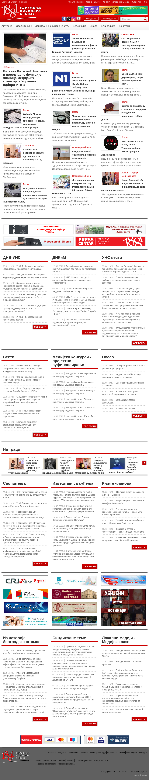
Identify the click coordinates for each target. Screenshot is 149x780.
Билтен (97, 2)
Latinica (5, 2)
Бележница (79, 26)
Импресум (136, 2)
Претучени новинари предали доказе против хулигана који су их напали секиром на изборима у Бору (25, 195)
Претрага (146, 19)
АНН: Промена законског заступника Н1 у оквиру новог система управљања (22, 413)
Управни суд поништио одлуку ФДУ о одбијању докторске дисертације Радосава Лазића (73, 529)
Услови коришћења (121, 2)
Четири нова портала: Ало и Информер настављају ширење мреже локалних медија (74, 123)
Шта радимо (108, 26)
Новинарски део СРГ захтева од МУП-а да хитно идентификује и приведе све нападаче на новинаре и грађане (24, 526)
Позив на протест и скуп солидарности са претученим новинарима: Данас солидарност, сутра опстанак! (122, 305)
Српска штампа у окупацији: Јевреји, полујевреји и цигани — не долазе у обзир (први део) (24, 698)
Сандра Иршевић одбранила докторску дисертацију (84, 154)
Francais (23, 2)
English (14, 2)
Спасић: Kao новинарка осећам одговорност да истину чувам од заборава (23, 156)
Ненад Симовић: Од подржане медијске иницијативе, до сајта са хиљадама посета (123, 653)
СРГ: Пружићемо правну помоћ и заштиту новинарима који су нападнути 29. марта (123, 45)
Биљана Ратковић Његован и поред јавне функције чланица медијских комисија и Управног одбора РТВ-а (25, 78)
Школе (93, 26)
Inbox (145, 775)
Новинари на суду (58, 26)
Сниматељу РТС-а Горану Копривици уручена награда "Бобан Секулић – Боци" (74, 311)
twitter (68, 19)
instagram (73, 19)
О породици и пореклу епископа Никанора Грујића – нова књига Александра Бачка (122, 512)
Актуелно (6, 26)
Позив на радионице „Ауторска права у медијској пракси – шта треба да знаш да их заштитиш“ (24, 308)
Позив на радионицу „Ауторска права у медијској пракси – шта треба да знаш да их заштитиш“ (24, 297)
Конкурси (124, 26)
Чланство (39, 26)
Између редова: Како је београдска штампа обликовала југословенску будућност (21, 676)
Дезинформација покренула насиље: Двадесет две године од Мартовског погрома (74, 269)
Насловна (52, 753)
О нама (72, 2)
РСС (145, 2)
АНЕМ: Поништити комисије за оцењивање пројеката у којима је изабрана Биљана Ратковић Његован (74, 45)
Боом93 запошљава (125, 408)
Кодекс (89, 2)
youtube (78, 19)
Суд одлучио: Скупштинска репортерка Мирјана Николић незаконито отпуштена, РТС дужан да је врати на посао (73, 509)
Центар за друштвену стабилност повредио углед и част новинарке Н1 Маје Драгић (123, 113)
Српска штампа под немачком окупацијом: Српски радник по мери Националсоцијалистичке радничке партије (24, 709)
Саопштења (23, 26)
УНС (21, 12)
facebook (64, 19)
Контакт (106, 2)
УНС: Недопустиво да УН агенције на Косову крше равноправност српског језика (71, 280)
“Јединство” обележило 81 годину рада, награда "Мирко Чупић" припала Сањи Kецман (71, 322)
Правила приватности (46, 764)
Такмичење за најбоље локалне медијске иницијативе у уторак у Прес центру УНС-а (122, 687)
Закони (80, 2)
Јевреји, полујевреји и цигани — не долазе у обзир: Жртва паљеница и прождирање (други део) (24, 687)
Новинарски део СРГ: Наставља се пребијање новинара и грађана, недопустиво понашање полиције (23, 515)
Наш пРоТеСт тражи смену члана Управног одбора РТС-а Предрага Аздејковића (122, 148)
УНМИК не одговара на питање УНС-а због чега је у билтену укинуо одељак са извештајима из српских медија (74, 300)
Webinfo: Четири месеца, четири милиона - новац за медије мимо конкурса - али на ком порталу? (24, 121)
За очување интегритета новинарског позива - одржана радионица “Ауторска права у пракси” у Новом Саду (23, 286)
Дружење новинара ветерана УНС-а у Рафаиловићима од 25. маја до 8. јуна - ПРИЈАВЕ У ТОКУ (73, 187)
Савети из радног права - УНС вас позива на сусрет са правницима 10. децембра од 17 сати (73, 677)
